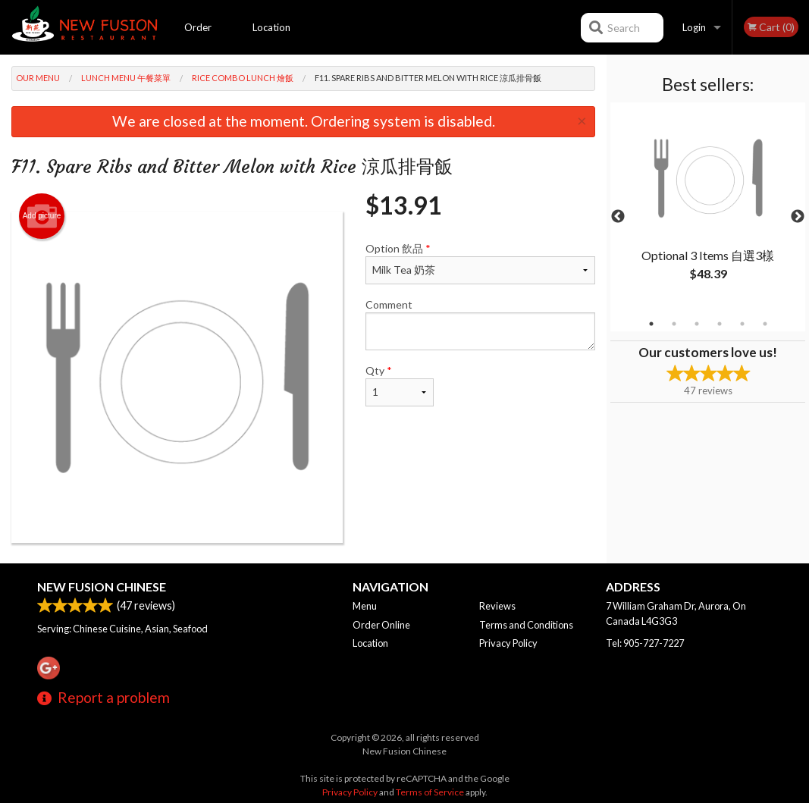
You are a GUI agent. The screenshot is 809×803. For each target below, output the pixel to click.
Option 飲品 (480, 263)
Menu (365, 606)
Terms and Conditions (526, 625)
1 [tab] (651, 323)
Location (271, 27)
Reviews (497, 606)
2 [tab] (674, 323)
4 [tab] (719, 323)
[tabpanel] (707, 207)
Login (694, 27)
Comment (480, 324)
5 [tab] (742, 323)
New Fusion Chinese (101, 586)
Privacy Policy (508, 643)
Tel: (645, 643)
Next (797, 216)
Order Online (198, 38)
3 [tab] (696, 323)
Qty (399, 385)
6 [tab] (765, 323)
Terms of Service (430, 792)
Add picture (42, 216)
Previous (618, 216)
